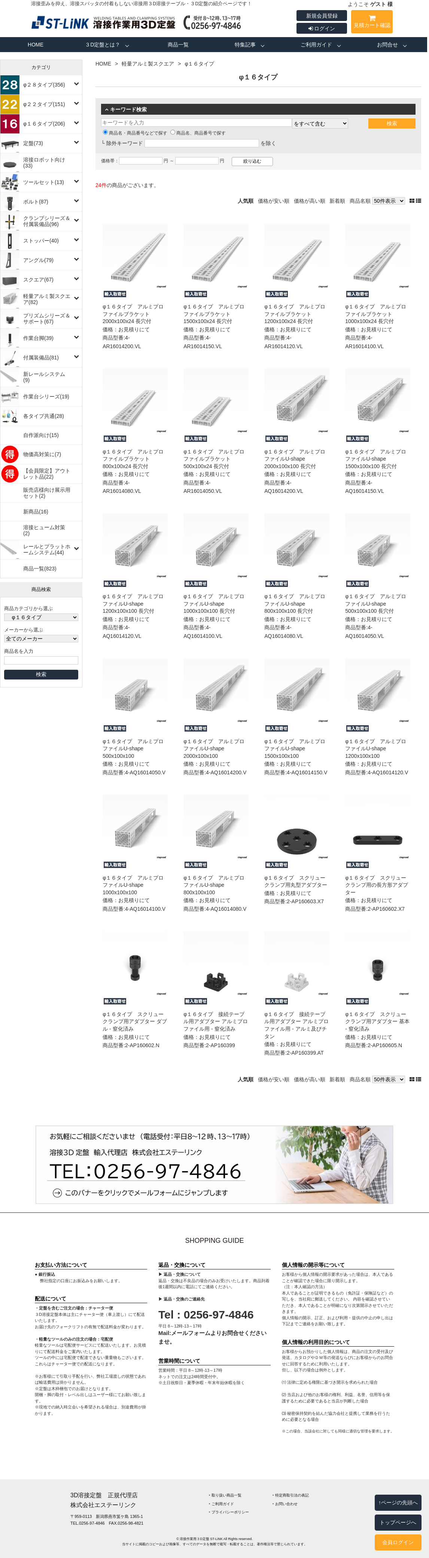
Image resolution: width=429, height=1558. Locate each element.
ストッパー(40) (41, 241)
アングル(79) (38, 260)
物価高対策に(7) (42, 454)
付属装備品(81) (41, 358)
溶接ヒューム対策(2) (44, 530)
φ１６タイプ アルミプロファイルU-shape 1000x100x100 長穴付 (213, 603)
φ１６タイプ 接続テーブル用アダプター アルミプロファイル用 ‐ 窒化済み (215, 1021)
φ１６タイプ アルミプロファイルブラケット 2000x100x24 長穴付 (133, 314)
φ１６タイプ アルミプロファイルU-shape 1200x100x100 (375, 748)
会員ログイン (398, 1542)
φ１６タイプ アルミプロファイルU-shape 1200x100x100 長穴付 (133, 603)
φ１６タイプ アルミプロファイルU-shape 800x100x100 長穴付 (294, 603)
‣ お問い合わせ (285, 1504)
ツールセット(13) (43, 182)
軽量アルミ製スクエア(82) (46, 299)
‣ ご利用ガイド (221, 1504)
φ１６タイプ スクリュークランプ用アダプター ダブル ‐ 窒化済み (135, 1021)
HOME (35, 45)
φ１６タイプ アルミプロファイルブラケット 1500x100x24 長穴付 (213, 314)
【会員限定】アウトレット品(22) (46, 474)
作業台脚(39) (38, 338)
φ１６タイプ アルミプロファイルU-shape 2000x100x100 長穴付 (294, 459)
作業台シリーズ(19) (46, 397)
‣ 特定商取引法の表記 (291, 1495)
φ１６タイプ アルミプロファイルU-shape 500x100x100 (133, 748)
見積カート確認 (372, 22)
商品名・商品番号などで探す (135, 133)
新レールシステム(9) (44, 377)
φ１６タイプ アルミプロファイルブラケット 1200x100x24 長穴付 (294, 314)
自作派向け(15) (41, 435)
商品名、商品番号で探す (198, 133)
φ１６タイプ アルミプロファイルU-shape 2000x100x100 (213, 748)
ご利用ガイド (316, 45)
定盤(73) (33, 143)
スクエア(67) (38, 280)
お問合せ (387, 45)
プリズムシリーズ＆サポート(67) (46, 319)
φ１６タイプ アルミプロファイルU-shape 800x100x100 (213, 885)
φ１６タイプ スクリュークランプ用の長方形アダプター (376, 885)
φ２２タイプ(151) (44, 104)
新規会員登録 (322, 16)
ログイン (321, 28)
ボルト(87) (35, 202)
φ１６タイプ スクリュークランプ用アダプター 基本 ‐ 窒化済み (377, 1021)
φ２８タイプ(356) (44, 85)
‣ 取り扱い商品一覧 (225, 1495)
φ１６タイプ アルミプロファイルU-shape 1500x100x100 (294, 748)
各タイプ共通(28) (43, 416)
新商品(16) (35, 512)
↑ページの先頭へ (398, 1503)
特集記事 (245, 45)
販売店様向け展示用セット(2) (46, 493)
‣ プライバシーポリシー (229, 1512)
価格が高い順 (309, 201)
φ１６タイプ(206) (44, 124)
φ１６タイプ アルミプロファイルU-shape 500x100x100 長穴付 (375, 603)
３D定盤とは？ (102, 45)
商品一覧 (178, 45)
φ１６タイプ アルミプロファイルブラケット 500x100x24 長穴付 (213, 459)
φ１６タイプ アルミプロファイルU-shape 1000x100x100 (133, 885)
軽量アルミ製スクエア (148, 64)
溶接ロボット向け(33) (44, 163)
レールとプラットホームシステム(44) (46, 549)
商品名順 (360, 201)
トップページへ (398, 1522)
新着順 (337, 201)
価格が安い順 (273, 201)
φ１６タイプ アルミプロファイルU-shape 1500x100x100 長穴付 (375, 459)
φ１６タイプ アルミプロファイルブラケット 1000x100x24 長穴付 (375, 314)
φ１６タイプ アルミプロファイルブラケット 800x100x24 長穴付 (133, 459)
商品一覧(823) (40, 569)
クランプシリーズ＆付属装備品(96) (46, 221)
